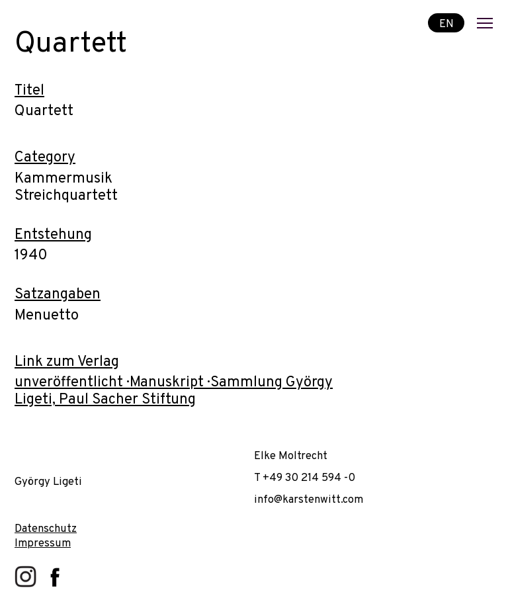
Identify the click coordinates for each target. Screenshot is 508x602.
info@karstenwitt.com (308, 500)
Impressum (43, 543)
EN (446, 23)
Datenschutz (46, 529)
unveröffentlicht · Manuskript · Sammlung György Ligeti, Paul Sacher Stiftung (174, 391)
